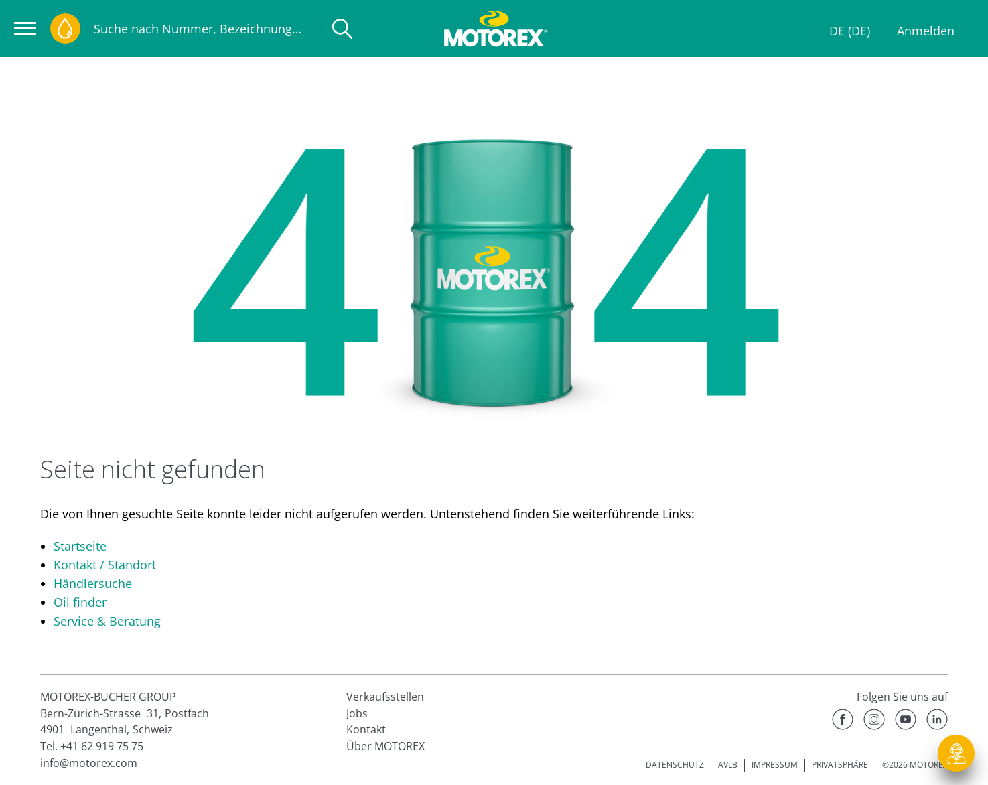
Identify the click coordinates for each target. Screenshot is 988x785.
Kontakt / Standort (105, 565)
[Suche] (342, 29)
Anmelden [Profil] (926, 30)
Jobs (357, 713)
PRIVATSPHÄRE (840, 764)
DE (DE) (849, 31)
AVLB (727, 764)
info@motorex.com (88, 763)
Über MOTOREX (385, 746)
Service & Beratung (107, 621)
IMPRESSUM (775, 764)
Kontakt (366, 729)
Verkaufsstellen (385, 696)
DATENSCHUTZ (675, 764)
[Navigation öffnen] (25, 28)
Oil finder (80, 602)
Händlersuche (93, 583)
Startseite (80, 546)
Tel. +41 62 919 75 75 (91, 746)
